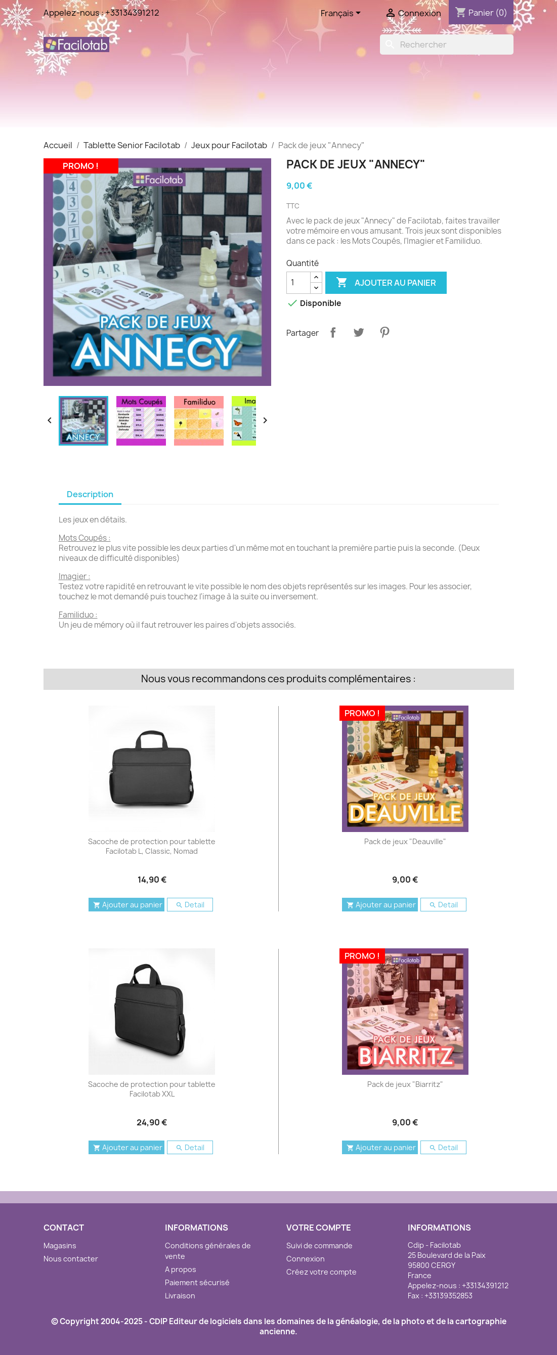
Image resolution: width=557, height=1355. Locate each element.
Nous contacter (71, 1258)
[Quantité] (298, 283)
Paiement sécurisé (197, 1282)
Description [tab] (90, 494)
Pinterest (384, 332)
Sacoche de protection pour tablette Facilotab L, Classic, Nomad (152, 846)
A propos (180, 1269)
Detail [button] (190, 904)
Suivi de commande (319, 1245)
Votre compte (318, 1227)
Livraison (180, 1295)
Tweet (359, 332)
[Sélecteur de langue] (342, 14)
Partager (333, 332)
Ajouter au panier (386, 282)
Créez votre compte (321, 1272)
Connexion (305, 1258)
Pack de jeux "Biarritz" (405, 1084)
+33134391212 (132, 12)
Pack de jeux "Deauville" (405, 841)
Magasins (60, 1245)
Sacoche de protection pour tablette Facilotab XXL (152, 1089)
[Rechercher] (446, 44)
